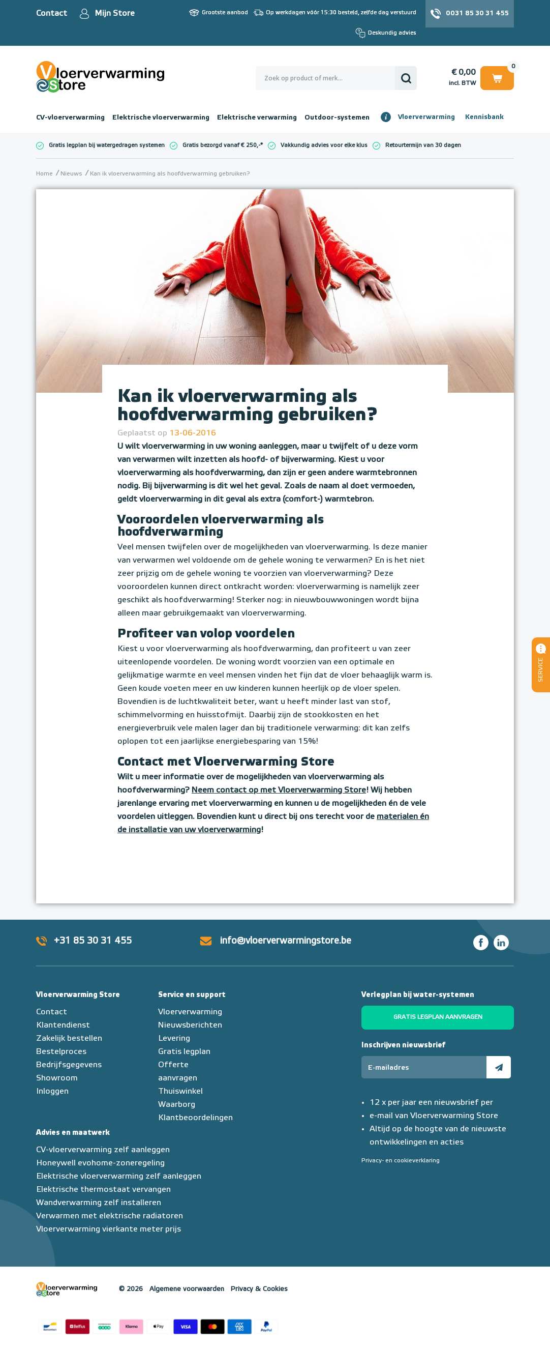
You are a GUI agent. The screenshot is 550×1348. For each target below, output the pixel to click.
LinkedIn (501, 942)
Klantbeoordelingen (195, 1118)
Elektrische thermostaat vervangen (103, 1190)
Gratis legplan (184, 1052)
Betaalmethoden (158, 1325)
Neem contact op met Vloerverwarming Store (279, 790)
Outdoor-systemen (337, 117)
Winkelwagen (497, 77)
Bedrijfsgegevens (69, 1065)
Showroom (57, 1078)
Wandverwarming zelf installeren (98, 1203)
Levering (174, 1039)
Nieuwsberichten (190, 1025)
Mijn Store (115, 14)
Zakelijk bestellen (69, 1039)
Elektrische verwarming (257, 117)
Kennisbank (484, 117)
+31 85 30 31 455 (93, 941)
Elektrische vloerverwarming (160, 117)
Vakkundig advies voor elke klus (324, 145)
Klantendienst (63, 1025)
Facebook (480, 942)
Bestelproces (61, 1052)
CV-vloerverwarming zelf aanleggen (103, 1150)
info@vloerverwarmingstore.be (285, 941)
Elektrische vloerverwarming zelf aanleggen (118, 1177)
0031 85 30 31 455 (477, 13)
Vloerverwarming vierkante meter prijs (108, 1229)
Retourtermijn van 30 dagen (423, 145)
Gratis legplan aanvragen (437, 1017)
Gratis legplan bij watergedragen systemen (107, 145)
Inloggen (52, 1092)
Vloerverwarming (426, 117)
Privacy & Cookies (259, 1289)
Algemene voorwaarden (186, 1289)
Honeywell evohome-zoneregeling (100, 1163)
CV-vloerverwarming (70, 117)
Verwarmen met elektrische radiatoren (109, 1216)
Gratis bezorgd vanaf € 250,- (221, 145)
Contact (51, 14)
